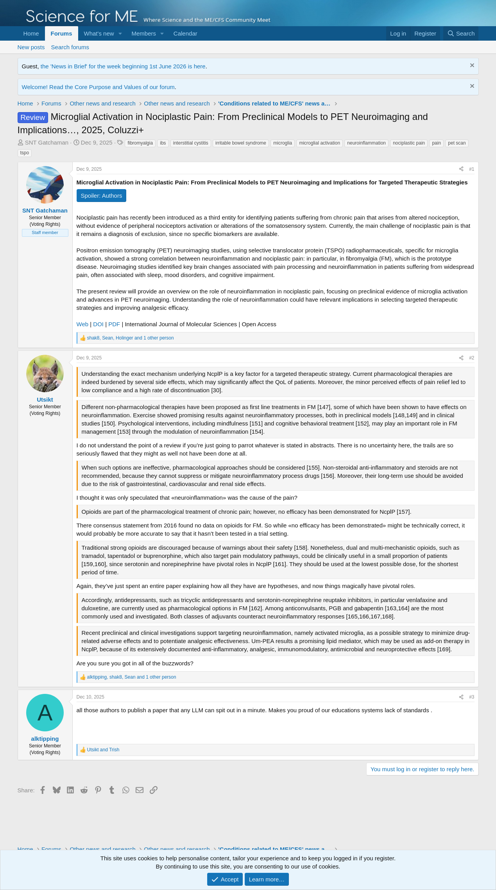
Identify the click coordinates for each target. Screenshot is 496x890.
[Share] (461, 169)
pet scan (457, 143)
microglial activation (319, 143)
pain (436, 143)
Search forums (70, 47)
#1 (471, 169)
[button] (120, 33)
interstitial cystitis (190, 143)
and (103, 749)
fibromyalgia (140, 143)
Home (31, 33)
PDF (114, 324)
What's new (99, 33)
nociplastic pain (409, 143)
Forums (61, 33)
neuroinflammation (366, 143)
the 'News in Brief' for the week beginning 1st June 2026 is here (123, 66)
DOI (98, 324)
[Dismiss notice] (471, 66)
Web (83, 324)
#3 (471, 697)
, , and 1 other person (130, 338)
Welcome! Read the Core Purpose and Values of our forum (98, 87)
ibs (163, 143)
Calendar (185, 33)
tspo (24, 152)
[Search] (461, 33)
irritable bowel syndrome (240, 143)
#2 (471, 358)
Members (143, 33)
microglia (282, 143)
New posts (31, 47)
